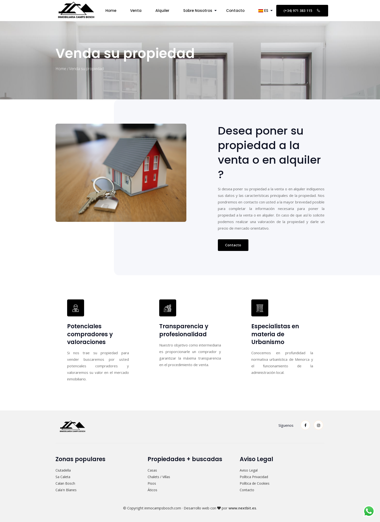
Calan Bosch (65, 483)
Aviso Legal (249, 470)
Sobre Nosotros (197, 10)
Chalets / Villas (159, 476)
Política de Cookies (254, 483)
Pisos (152, 483)
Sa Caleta (62, 476)
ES (263, 10)
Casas (152, 470)
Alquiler (162, 10)
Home (110, 10)
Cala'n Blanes (66, 490)
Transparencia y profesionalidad (183, 330)
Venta (136, 10)
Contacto (235, 10)
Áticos (152, 490)
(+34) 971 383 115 (302, 10)
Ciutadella (63, 470)
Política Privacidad (254, 476)
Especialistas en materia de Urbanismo (275, 334)
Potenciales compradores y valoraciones (90, 334)
